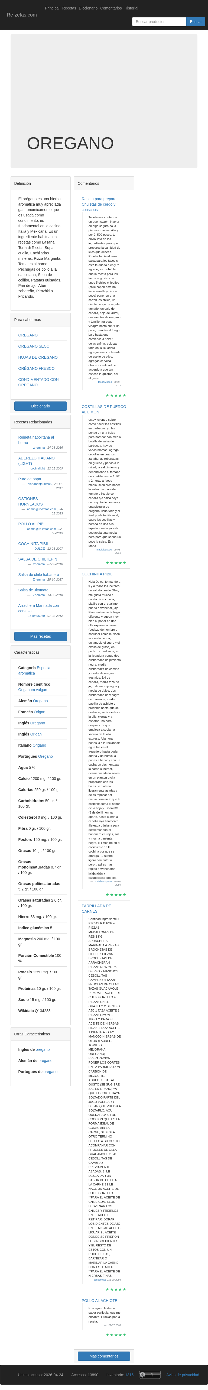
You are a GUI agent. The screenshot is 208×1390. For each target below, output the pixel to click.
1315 (129, 1375)
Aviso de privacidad (182, 1375)
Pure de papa (29, 479)
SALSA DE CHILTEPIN (37, 559)
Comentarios (111, 8)
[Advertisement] (104, 90)
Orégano (45, 756)
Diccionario (88, 8)
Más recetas (40, 636)
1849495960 (37, 615)
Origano (39, 745)
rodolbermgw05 (104, 881)
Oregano (40, 701)
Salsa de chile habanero (38, 574)
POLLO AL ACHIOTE (100, 1300)
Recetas (69, 8)
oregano (43, 1049)
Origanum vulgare (33, 690)
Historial (131, 8)
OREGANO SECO (34, 346)
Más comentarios (104, 1356)
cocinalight (38, 468)
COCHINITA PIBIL (33, 544)
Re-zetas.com (22, 15)
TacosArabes (105, 382)
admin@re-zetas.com (42, 509)
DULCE (40, 548)
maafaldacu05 (104, 549)
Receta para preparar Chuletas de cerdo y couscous (100, 204)
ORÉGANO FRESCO (36, 368)
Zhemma (39, 579)
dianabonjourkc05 (40, 483)
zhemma (39, 447)
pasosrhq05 (100, 1279)
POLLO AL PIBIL (32, 524)
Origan (39, 712)
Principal (52, 8)
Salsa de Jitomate (33, 590)
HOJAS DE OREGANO (38, 357)
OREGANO (28, 335)
